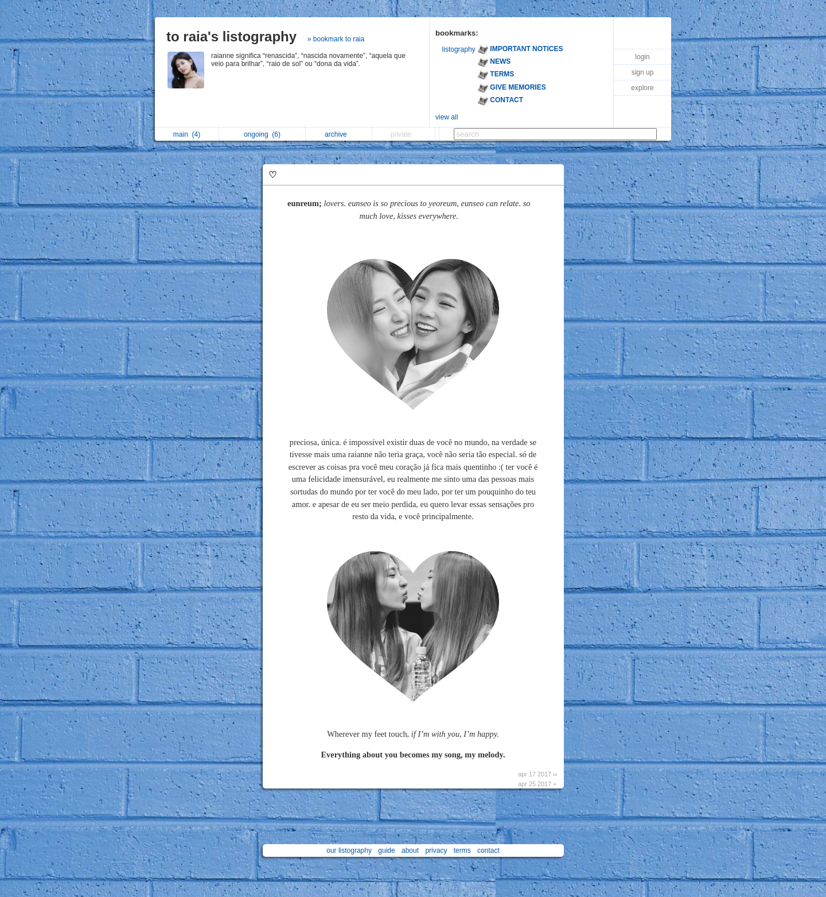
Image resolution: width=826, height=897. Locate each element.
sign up (643, 72)
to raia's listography (231, 36)
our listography (349, 850)
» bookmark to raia (335, 39)
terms (462, 850)
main (186, 134)
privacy (436, 850)
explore (642, 88)
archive (339, 134)
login (642, 57)
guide (386, 850)
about (410, 850)
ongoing (262, 134)
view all (446, 117)
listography (459, 49)
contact (488, 850)
